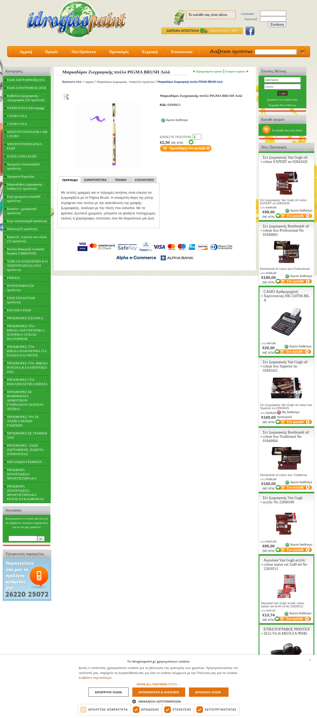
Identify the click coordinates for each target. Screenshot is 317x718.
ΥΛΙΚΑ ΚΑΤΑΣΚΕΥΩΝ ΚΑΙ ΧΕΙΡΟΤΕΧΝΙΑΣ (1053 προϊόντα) (27, 265)
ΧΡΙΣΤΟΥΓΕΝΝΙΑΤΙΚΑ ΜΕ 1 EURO (27, 134)
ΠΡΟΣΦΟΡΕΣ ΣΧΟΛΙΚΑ (25, 318)
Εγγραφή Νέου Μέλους (282, 105)
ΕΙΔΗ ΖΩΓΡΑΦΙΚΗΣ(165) (26, 80)
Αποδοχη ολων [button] (208, 692)
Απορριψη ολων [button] (108, 692)
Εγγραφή (150, 52)
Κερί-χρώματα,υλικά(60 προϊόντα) (23, 198)
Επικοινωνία (181, 52)
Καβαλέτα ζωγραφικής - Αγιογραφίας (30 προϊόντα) (26, 98)
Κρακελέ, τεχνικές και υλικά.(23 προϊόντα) (27, 239)
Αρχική (25, 52)
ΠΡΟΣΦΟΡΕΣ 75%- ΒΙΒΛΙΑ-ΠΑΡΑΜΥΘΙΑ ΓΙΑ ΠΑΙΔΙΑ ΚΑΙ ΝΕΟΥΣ (27, 351)
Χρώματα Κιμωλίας (21, 176)
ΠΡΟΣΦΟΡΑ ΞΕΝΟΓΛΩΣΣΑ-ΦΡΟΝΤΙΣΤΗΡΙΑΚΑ (22, 474)
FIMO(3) (13, 278)
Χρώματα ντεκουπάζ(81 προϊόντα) (23, 166)
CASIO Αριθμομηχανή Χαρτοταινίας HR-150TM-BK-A (287, 296)
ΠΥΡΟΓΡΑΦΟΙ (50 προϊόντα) (20, 288)
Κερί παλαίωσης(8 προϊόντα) (27, 221)
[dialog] (158, 686)
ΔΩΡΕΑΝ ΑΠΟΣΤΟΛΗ (183, 30)
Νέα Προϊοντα (83, 52)
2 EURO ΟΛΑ (17, 124)
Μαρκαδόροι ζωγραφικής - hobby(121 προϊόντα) (25, 186)
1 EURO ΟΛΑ (17, 116)
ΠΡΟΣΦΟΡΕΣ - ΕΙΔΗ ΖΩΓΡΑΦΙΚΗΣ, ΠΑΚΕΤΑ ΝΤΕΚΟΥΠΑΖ (25, 449)
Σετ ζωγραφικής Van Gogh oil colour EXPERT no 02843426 (285, 159)
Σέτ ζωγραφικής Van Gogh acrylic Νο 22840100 (283, 500)
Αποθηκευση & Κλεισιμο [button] (158, 692)
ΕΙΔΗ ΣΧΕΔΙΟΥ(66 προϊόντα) (21, 300)
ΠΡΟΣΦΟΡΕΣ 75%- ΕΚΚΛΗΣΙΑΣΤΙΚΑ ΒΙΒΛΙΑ (27, 382)
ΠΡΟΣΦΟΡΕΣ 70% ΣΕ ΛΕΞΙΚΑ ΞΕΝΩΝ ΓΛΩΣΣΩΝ (23, 421)
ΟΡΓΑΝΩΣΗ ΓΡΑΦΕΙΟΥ (24, 462)
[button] (159, 684)
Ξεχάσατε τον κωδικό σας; (282, 99)
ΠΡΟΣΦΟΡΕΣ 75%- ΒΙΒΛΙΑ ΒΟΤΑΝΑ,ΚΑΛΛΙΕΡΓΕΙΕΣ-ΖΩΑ (27, 367)
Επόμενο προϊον (235, 71)
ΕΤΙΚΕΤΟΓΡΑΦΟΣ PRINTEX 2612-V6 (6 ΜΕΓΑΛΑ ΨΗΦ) (287, 631)
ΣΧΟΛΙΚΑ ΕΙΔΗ (19, 310)
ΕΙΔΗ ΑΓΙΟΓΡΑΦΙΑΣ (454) (26, 88)
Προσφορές (119, 52)
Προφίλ (51, 52)
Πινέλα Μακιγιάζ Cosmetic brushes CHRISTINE (26, 251)
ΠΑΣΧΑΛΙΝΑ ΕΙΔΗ (21, 156)
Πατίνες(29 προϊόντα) (22, 229)
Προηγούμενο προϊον (209, 71)
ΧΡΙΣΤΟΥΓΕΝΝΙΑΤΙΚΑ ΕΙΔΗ (24, 146)
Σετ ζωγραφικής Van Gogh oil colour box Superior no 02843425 (285, 366)
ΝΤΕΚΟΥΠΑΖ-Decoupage (25, 108)
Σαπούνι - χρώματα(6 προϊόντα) (22, 211)
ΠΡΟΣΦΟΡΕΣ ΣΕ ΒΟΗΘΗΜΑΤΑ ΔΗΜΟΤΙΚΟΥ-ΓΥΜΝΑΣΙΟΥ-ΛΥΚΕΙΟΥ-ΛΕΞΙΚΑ (25, 400)
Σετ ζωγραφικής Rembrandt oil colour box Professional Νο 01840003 (286, 230)
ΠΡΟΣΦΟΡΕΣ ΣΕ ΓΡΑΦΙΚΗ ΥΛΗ (27, 435)
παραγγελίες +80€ (219, 30)
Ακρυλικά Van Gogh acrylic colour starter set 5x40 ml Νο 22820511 (285, 564)
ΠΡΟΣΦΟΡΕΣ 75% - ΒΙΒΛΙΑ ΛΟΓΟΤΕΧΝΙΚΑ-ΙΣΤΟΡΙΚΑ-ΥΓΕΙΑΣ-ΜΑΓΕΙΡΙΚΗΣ (26, 332)
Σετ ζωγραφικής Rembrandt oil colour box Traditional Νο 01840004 (286, 436)
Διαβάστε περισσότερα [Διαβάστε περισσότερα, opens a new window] (95, 678)
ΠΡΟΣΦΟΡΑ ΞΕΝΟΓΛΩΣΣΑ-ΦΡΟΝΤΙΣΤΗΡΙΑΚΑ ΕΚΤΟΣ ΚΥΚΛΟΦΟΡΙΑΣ (25, 492)
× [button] (310, 660)
